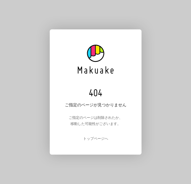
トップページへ (95, 138)
